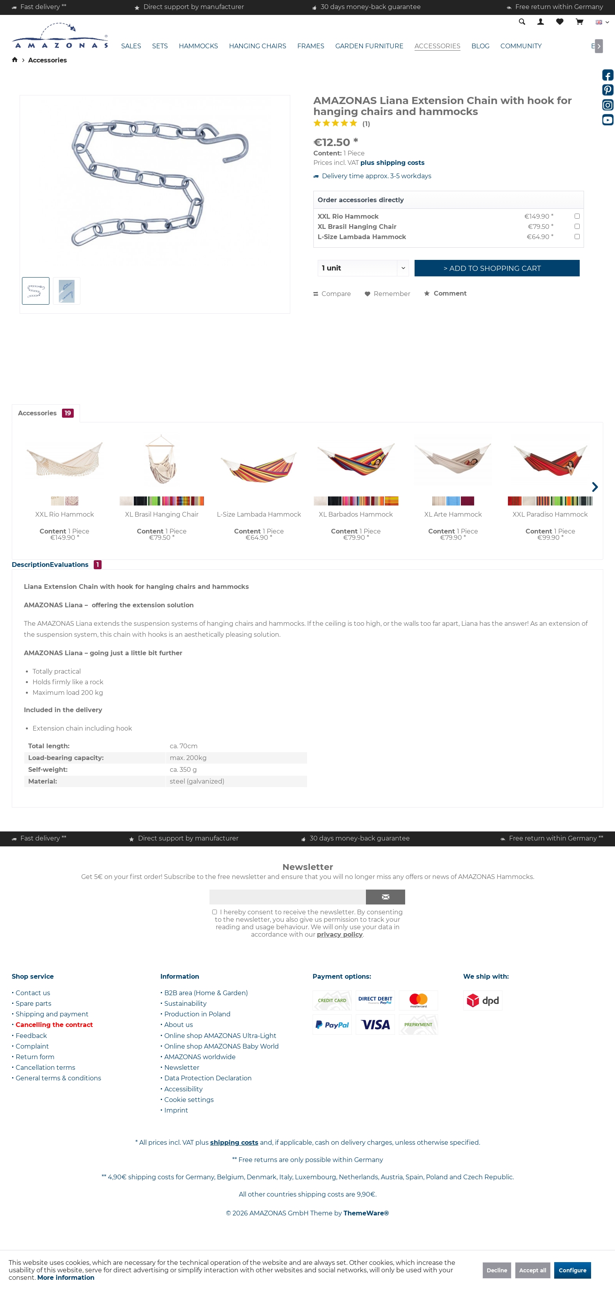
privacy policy (340, 943)
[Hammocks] (198, 46)
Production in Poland (197, 1023)
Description (37, 569)
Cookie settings (189, 1108)
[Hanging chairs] (258, 46)
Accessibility (183, 1098)
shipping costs (234, 1151)
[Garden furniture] (369, 46)
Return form (35, 1065)
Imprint (176, 1119)
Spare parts (33, 1012)
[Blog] (480, 46)
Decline (497, 1270)
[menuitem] (580, 22)
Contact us (33, 1001)
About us (178, 1033)
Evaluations (96, 569)
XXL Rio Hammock (348, 216)
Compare (332, 294)
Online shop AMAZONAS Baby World (221, 1055)
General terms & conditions (58, 1087)
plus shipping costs (392, 162)
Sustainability (185, 1012)
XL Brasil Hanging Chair (357, 226)
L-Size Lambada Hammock (362, 237)
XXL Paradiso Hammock (550, 514)
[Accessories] (437, 46)
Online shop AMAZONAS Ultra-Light (220, 1044)
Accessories (46, 413)
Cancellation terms (45, 1076)
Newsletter (181, 1076)
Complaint (32, 1055)
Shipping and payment (52, 1023)
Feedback (31, 1044)
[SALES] (131, 46)
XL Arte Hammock (453, 514)
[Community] (521, 46)
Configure (572, 1270)
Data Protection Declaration (208, 1087)
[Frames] (311, 46)
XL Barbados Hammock (356, 514)
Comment (445, 293)
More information (66, 1277)
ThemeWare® (366, 1222)
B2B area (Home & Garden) (206, 1001)
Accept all (532, 1270)
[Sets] (160, 46)
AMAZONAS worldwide (200, 1065)
